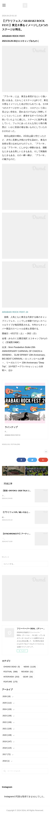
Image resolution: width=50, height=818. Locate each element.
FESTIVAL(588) (15, 447)
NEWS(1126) (6, 447)
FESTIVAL (10, 675)
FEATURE (10, 685)
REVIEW (27, 675)
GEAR (28, 680)
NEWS (30, 670)
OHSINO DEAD (11, 670)
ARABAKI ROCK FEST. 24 (15, 312)
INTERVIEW (11, 680)
